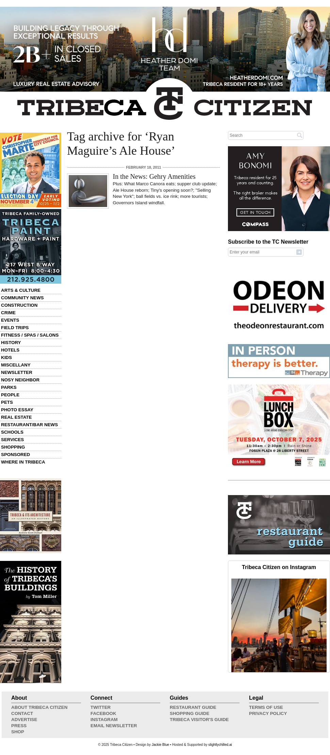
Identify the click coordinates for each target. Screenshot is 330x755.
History (11, 342)
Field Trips (15, 327)
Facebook (103, 713)
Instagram (104, 719)
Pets (7, 402)
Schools (12, 432)
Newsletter (16, 372)
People (10, 394)
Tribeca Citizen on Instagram (279, 567)
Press (19, 725)
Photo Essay (17, 409)
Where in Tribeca (23, 462)
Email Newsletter (113, 725)
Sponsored (15, 454)
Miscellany (16, 364)
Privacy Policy (268, 713)
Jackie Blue (160, 745)
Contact (22, 713)
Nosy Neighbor (20, 379)
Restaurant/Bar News (29, 424)
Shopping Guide (189, 713)
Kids (6, 357)
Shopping (13, 447)
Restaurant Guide (193, 707)
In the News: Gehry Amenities (154, 176)
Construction (19, 305)
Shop (17, 731)
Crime (8, 312)
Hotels (10, 350)
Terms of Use (266, 707)
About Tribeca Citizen (39, 707)
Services (12, 439)
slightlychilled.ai (220, 745)
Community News (22, 297)
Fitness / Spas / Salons (30, 335)
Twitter (100, 707)
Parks (9, 387)
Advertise (24, 719)
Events (10, 320)
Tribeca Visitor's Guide (199, 719)
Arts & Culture (20, 290)
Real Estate (16, 417)
